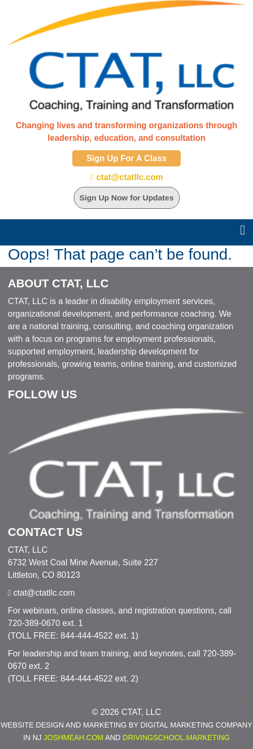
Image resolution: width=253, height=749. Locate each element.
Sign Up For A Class (126, 158)
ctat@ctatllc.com (129, 177)
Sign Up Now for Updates (127, 197)
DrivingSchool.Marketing (176, 737)
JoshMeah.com (73, 737)
